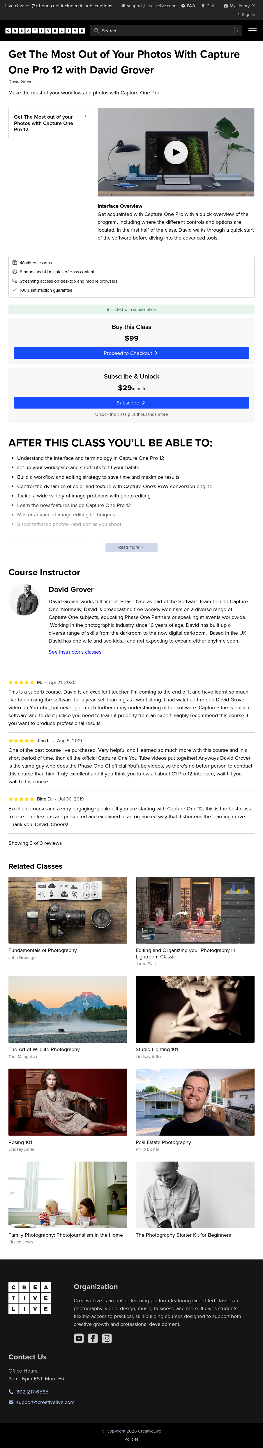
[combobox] (166, 30)
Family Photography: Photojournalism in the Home (65, 1234)
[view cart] (209, 6)
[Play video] (176, 152)
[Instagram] (107, 1338)
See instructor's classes (75, 651)
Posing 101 (20, 1142)
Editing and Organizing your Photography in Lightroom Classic (185, 953)
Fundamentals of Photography (42, 950)
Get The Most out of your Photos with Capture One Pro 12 (43, 123)
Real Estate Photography (163, 1142)
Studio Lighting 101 (157, 1049)
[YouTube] (79, 1338)
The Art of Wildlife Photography (44, 1049)
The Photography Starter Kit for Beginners (183, 1234)
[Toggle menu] (252, 30)
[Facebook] (93, 1338)
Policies (131, 1439)
